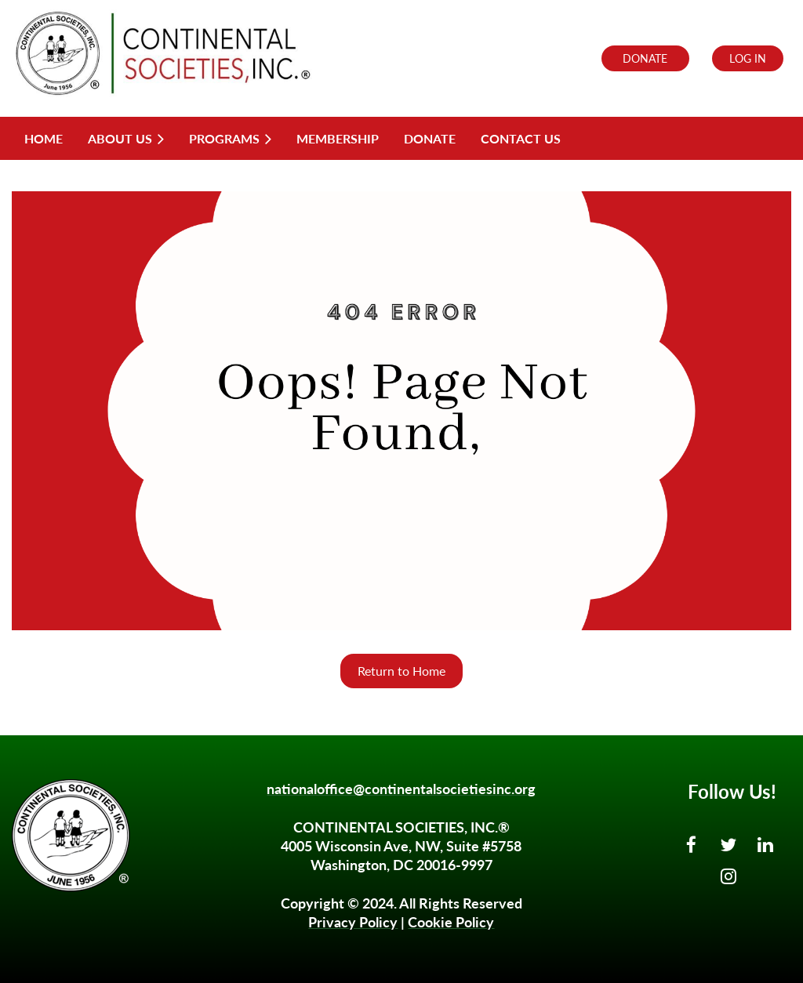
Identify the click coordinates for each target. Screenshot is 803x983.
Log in (747, 58)
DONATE (645, 58)
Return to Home (401, 670)
